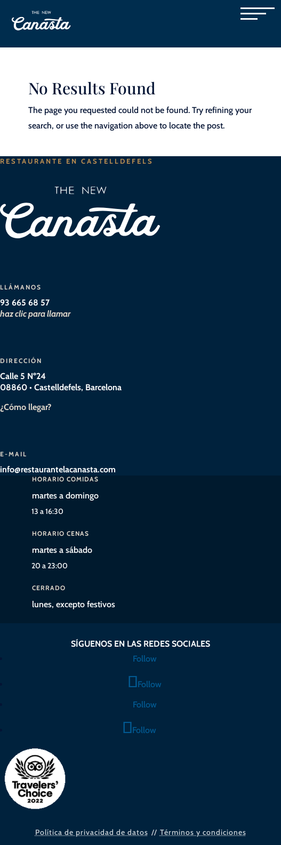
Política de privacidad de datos (91, 832)
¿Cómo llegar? (25, 407)
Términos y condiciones (203, 832)
